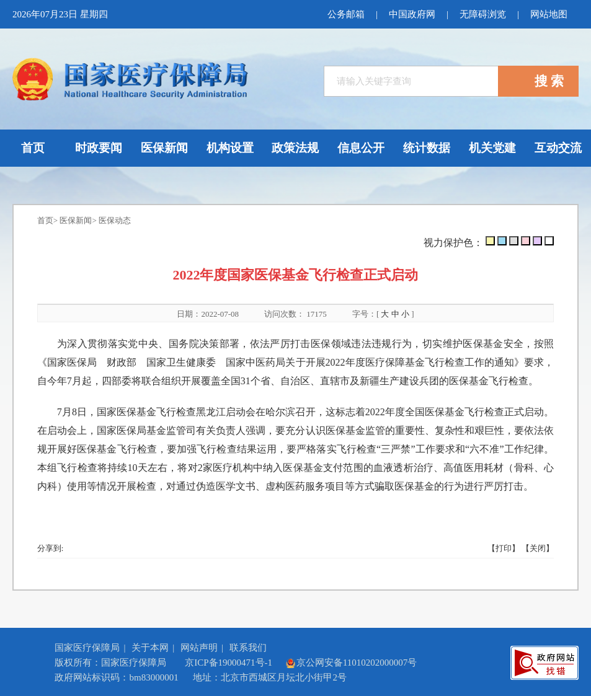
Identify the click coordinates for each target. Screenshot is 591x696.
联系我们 (248, 648)
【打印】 (503, 548)
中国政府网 (412, 14)
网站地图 (548, 14)
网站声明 (199, 648)
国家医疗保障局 (87, 648)
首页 (45, 220)
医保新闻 (76, 220)
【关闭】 (538, 548)
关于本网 (150, 648)
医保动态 (115, 220)
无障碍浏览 (483, 14)
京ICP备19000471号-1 (228, 662)
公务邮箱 (346, 14)
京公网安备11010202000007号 (351, 662)
